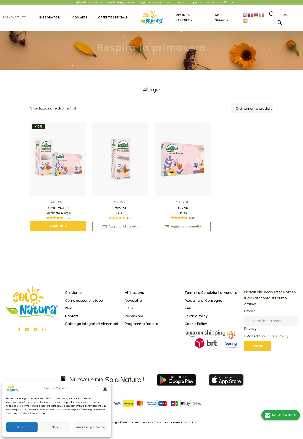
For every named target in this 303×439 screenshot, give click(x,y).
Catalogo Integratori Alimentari (91, 323)
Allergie (58, 202)
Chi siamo (73, 292)
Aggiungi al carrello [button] (124, 227)
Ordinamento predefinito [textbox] (254, 108)
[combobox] (252, 108)
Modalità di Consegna (203, 300)
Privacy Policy (196, 316)
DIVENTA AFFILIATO (15, 17)
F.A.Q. (129, 308)
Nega (55, 427)
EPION (182, 213)
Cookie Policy (195, 323)
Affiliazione (134, 292)
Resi (187, 308)
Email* (249, 311)
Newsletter (134, 300)
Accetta (22, 427)
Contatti (72, 316)
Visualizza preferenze (90, 427)
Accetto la (254, 336)
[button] (105, 388)
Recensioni (134, 316)
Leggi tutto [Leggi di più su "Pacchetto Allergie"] (58, 225)
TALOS (120, 213)
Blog (68, 308)
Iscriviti (257, 346)
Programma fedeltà (141, 323)
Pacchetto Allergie (58, 213)
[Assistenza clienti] (280, 415)
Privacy (250, 328)
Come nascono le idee (84, 300)
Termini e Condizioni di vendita (210, 292)
